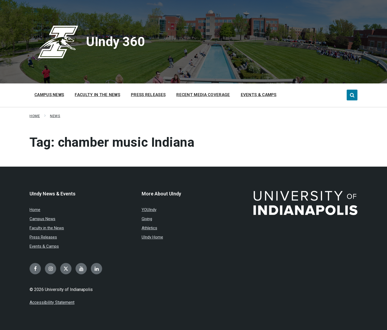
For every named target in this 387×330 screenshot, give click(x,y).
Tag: (112, 142)
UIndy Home (152, 237)
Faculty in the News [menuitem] (97, 94)
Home (35, 116)
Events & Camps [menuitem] (259, 94)
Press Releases (43, 237)
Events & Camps (44, 246)
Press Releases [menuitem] (148, 94)
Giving (147, 218)
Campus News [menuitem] (49, 94)
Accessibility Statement (52, 302)
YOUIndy (149, 209)
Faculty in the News (47, 228)
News (55, 116)
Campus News (42, 218)
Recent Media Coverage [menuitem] (203, 94)
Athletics (149, 228)
